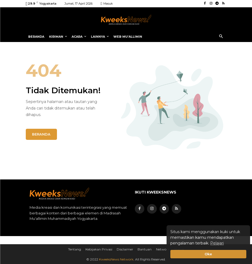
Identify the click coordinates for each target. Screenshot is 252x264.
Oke (208, 254)
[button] (221, 36)
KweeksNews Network (116, 259)
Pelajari (217, 243)
